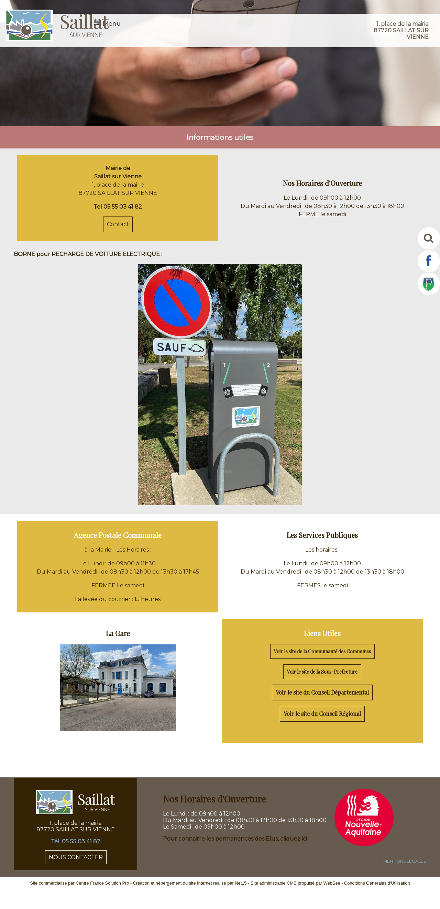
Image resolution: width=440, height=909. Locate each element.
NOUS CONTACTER (76, 857)
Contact (118, 224)
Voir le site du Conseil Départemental (322, 692)
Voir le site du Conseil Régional (322, 713)
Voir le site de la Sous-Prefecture (322, 671)
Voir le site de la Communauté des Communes (322, 651)
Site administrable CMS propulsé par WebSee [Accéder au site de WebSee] (295, 883)
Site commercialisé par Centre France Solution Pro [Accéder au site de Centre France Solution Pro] (79, 883)
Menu (112, 23)
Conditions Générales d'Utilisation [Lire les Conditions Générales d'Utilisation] (377, 883)
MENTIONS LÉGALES (404, 861)
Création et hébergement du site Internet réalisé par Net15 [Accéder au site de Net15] (190, 883)
